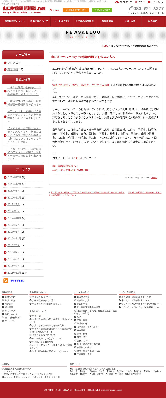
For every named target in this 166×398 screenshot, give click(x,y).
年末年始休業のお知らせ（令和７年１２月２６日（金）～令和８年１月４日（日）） (24, 91)
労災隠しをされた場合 (41, 341)
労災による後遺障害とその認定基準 (48, 325)
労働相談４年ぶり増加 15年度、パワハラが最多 (81, 84)
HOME (105, 46)
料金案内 (152, 21)
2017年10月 (14, 218)
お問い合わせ (9, 314)
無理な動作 (80, 323)
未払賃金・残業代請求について (135, 300)
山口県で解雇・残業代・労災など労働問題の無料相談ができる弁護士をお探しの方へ (87, 192)
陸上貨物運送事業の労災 (87, 307)
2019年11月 (14, 197)
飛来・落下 (80, 337)
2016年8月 (13, 245)
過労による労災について (42, 335)
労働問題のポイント (15, 21)
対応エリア (8, 310)
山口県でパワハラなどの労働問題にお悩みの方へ (83, 57)
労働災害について (39, 21)
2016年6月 (13, 259)
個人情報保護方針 (12, 317)
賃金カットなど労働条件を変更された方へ (140, 304)
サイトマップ (9, 321)
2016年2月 (13, 265)
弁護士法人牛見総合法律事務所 (70, 170)
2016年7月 (13, 252)
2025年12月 (14, 177)
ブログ (154, 177)
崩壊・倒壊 (80, 334)
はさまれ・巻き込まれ (86, 327)
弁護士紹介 (130, 21)
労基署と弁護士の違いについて (46, 304)
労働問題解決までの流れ (42, 300)
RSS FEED (17, 280)
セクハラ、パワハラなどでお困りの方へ (139, 307)
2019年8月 (13, 211)
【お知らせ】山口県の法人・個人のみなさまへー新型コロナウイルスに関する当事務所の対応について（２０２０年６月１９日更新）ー (24, 135)
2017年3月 (13, 231)
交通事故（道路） (84, 354)
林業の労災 (80, 304)
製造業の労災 (81, 297)
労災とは (35, 316)
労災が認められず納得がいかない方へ (49, 351)
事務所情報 (107, 21)
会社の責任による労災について (46, 338)
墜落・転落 (80, 320)
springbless (117, 390)
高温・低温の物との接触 (87, 344)
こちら (77, 158)
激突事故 (79, 330)
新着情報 (12, 69)
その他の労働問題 (85, 21)
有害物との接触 (83, 347)
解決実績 (7, 307)
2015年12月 (14, 272)
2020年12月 (14, 184)
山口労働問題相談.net (64, 166)
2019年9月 (13, 204)
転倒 (77, 317)
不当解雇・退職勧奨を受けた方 (135, 297)
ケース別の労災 (62, 21)
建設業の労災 (81, 300)
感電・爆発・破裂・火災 (87, 350)
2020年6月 (13, 190)
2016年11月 (14, 238)
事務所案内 (8, 297)
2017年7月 (13, 225)
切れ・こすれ (81, 340)
